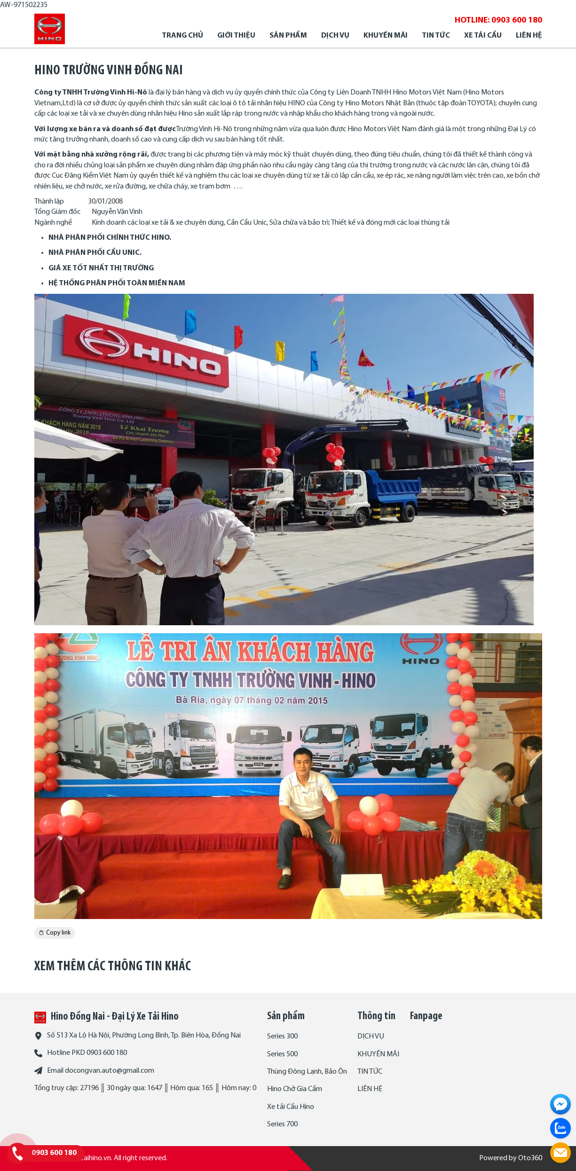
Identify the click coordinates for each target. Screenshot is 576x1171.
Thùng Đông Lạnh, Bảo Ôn (307, 1072)
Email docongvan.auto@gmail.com (100, 1071)
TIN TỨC (436, 35)
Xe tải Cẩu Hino (290, 1107)
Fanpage (426, 1016)
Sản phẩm (286, 1016)
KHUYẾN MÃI (385, 35)
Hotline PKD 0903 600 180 (87, 1053)
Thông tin (376, 1016)
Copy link (55, 933)
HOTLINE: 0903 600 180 (498, 20)
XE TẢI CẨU (483, 35)
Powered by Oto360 (510, 1158)
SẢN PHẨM (288, 35)
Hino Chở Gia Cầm (294, 1089)
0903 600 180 (54, 1153)
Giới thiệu (236, 35)
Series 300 (282, 1036)
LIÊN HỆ (529, 35)
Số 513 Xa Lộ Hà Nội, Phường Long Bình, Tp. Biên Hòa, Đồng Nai (144, 1035)
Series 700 (282, 1124)
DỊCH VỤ (335, 35)
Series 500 (282, 1054)
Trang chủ (182, 35)
